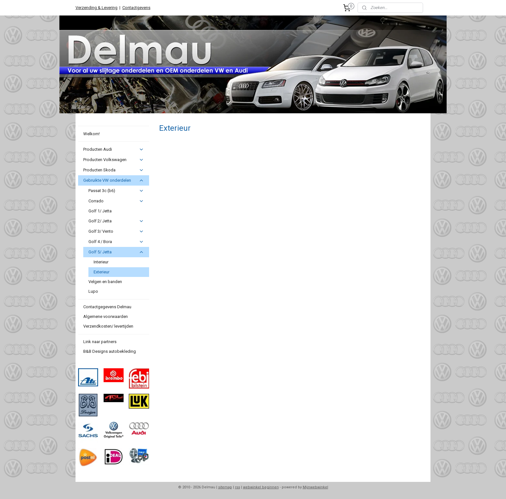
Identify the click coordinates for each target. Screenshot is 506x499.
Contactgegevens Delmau (107, 306)
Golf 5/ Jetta (116, 252)
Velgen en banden (105, 281)
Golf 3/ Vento (116, 231)
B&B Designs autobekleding (109, 351)
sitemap (225, 487)
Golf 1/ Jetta (100, 211)
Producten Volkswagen (113, 159)
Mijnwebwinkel (315, 487)
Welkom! (91, 133)
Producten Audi (113, 149)
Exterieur (101, 272)
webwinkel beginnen (261, 487)
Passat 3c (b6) (116, 190)
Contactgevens (136, 7)
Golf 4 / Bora (116, 241)
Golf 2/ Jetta (116, 221)
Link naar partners (99, 341)
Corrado (116, 201)
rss (237, 487)
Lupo (93, 291)
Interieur (101, 262)
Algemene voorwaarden (105, 316)
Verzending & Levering (96, 7)
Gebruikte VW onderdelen (113, 180)
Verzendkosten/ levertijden (108, 326)
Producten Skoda (113, 170)
